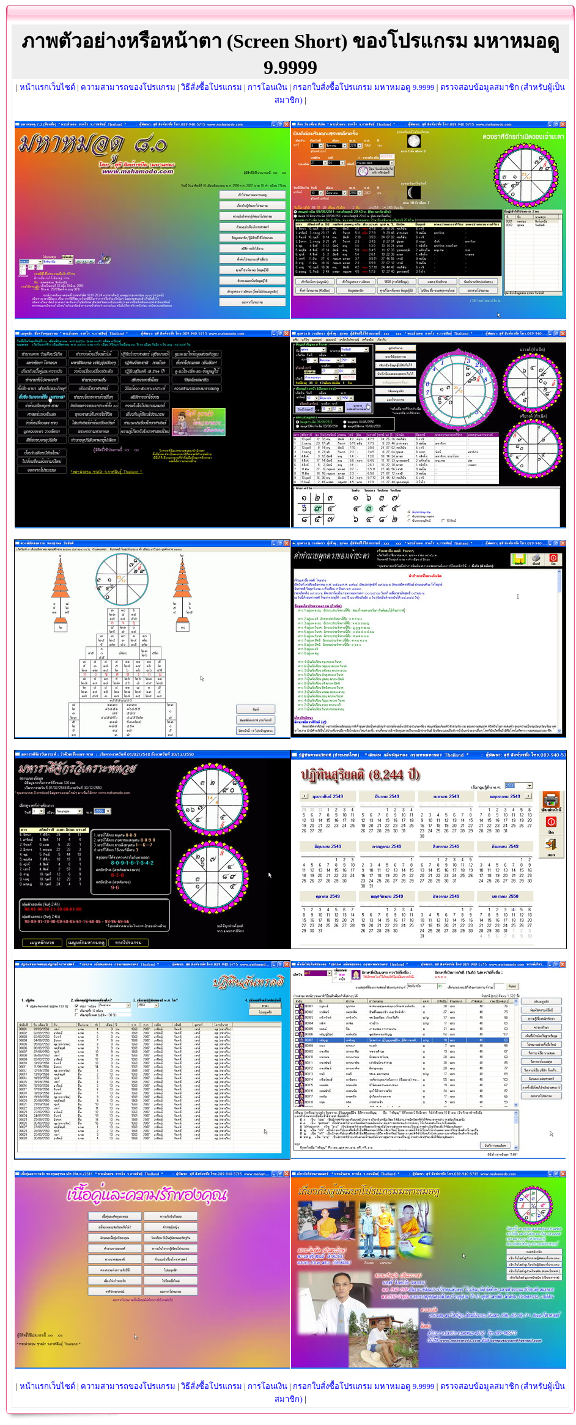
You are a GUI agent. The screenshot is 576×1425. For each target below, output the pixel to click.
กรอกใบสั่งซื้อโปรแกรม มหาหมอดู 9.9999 (363, 87)
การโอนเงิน (267, 87)
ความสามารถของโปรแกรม (128, 87)
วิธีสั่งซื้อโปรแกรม (211, 87)
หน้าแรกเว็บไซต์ (47, 87)
